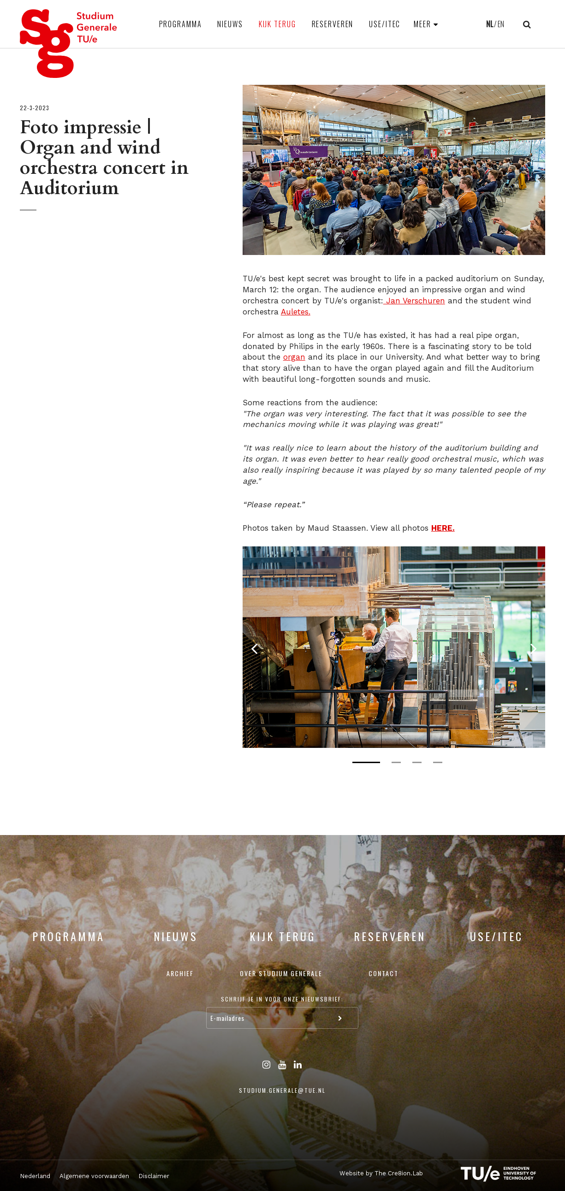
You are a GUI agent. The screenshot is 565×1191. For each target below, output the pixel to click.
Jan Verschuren (414, 300)
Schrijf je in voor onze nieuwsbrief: (282, 999)
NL (489, 24)
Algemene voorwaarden (94, 1176)
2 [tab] (396, 762)
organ (294, 356)
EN (501, 24)
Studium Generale (69, 43)
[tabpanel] (394, 647)
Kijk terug (277, 24)
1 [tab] (366, 762)
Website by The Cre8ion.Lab (381, 1173)
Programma (180, 24)
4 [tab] (437, 762)
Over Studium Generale (281, 973)
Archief (180, 973)
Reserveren (333, 24)
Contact (383, 973)
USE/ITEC (384, 24)
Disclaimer (153, 1176)
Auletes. (295, 311)
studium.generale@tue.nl (282, 1090)
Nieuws (230, 24)
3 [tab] (417, 762)
